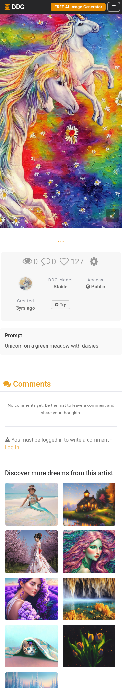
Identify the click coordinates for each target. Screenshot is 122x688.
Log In (12, 447)
